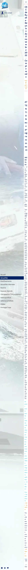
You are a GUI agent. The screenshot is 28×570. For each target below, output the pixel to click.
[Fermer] (26, 2)
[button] (6, 12)
